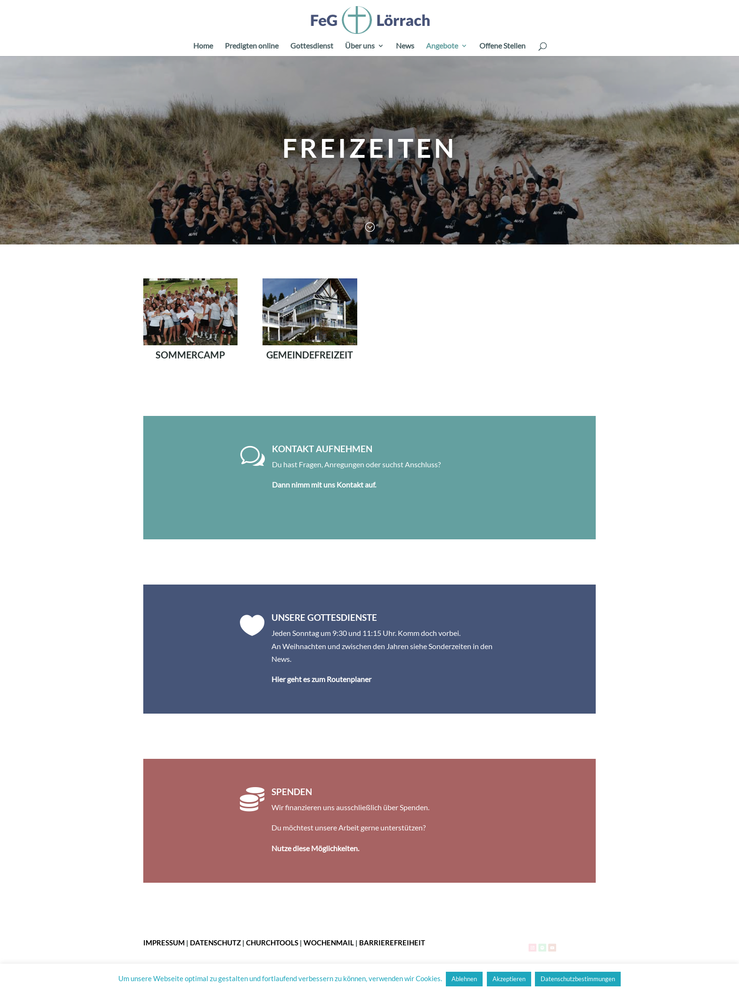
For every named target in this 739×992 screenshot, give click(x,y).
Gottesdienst (311, 46)
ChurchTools (272, 942)
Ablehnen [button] (464, 979)
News (405, 46)
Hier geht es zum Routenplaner (321, 679)
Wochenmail (329, 942)
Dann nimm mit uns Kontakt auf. (324, 484)
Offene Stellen (502, 46)
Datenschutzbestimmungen (578, 979)
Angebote (442, 46)
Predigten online (252, 46)
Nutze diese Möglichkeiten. (315, 848)
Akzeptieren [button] (509, 979)
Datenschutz (215, 942)
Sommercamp (190, 354)
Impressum (164, 942)
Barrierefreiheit (392, 942)
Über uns (360, 46)
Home (203, 46)
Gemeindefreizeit (309, 354)
